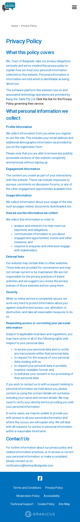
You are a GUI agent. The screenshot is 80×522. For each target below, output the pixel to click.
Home (14, 25)
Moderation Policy (28, 496)
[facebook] (40, 478)
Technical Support (21, 504)
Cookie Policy (46, 504)
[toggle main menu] (74, 7)
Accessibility (52, 496)
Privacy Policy (54, 487)
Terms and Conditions (27, 487)
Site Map (64, 504)
